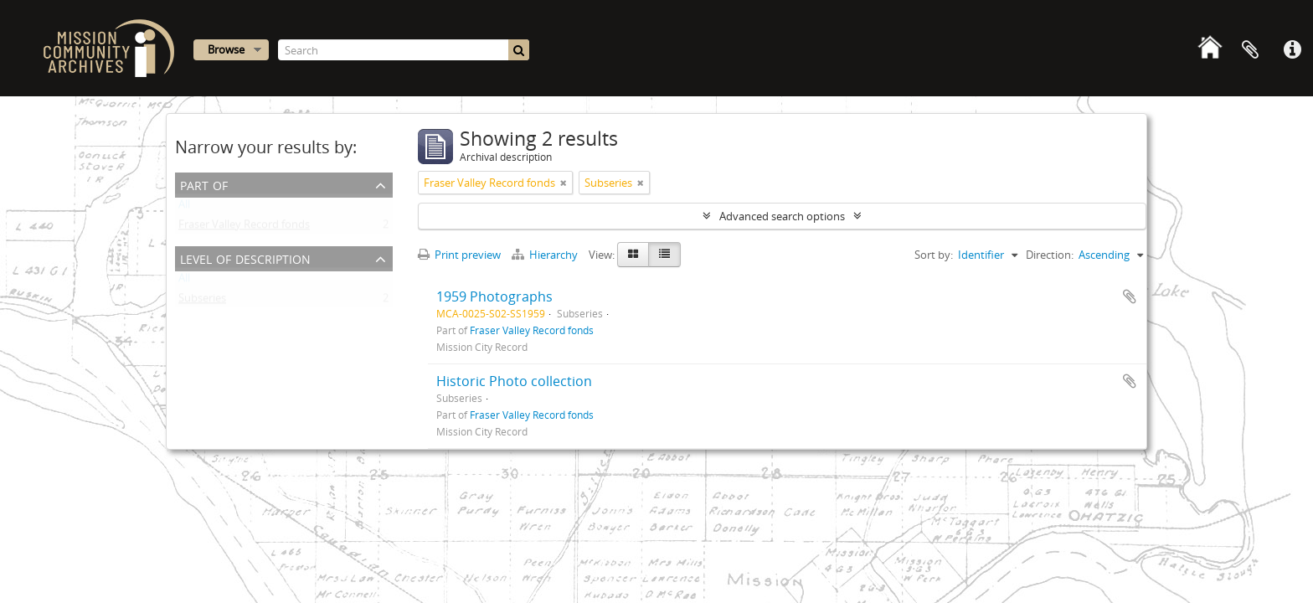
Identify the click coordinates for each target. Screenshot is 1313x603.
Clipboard (1250, 50)
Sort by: (933, 254)
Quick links (1292, 50)
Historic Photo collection (514, 381)
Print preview (459, 254)
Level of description (245, 257)
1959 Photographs (494, 296)
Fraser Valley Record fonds (244, 227)
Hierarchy (546, 254)
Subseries (202, 301)
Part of (204, 184)
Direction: (1050, 254)
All (184, 207)
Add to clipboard (1129, 296)
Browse (226, 49)
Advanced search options (782, 216)
